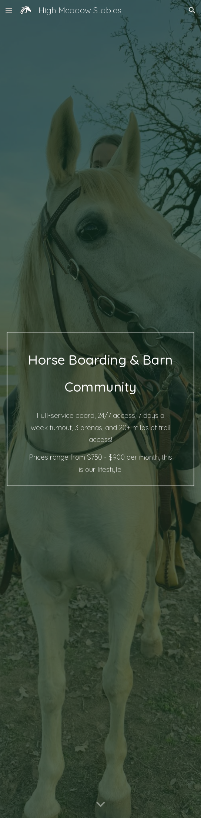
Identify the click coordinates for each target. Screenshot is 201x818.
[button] (9, 10)
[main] (100, 409)
